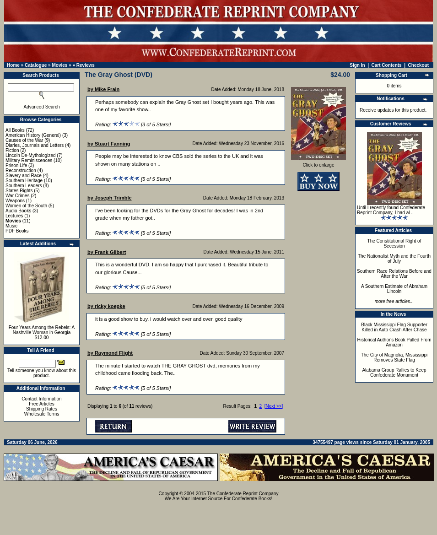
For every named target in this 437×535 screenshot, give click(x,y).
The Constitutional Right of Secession (394, 243)
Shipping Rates (41, 408)
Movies (59, 65)
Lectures (14, 215)
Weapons (15, 200)
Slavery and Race (23, 175)
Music (11, 225)
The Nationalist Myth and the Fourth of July (394, 259)
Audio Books (18, 210)
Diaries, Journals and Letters (34, 145)
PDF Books (17, 230)
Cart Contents (387, 65)
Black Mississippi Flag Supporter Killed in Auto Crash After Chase (394, 327)
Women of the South (26, 205)
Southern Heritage (24, 180)
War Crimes (17, 195)
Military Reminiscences (28, 160)
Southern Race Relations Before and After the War (394, 274)
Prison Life (16, 165)
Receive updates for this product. (393, 110)
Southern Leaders (23, 185)
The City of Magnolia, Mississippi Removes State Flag (394, 357)
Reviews (85, 65)
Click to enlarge (318, 163)
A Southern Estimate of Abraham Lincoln (394, 289)
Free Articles (41, 403)
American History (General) (33, 135)
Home (13, 65)
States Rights (18, 190)
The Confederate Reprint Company (243, 493)
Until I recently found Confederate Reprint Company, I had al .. (391, 210)
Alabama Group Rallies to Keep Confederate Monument (394, 372)
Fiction (12, 150)
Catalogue (36, 65)
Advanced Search (42, 106)
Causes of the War (24, 140)
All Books (15, 130)
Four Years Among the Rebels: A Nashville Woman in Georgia (42, 330)
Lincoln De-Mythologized (30, 155)
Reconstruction (20, 170)
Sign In (357, 65)
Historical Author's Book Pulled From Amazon (394, 342)
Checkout (418, 65)
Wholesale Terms (41, 413)
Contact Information (41, 398)
